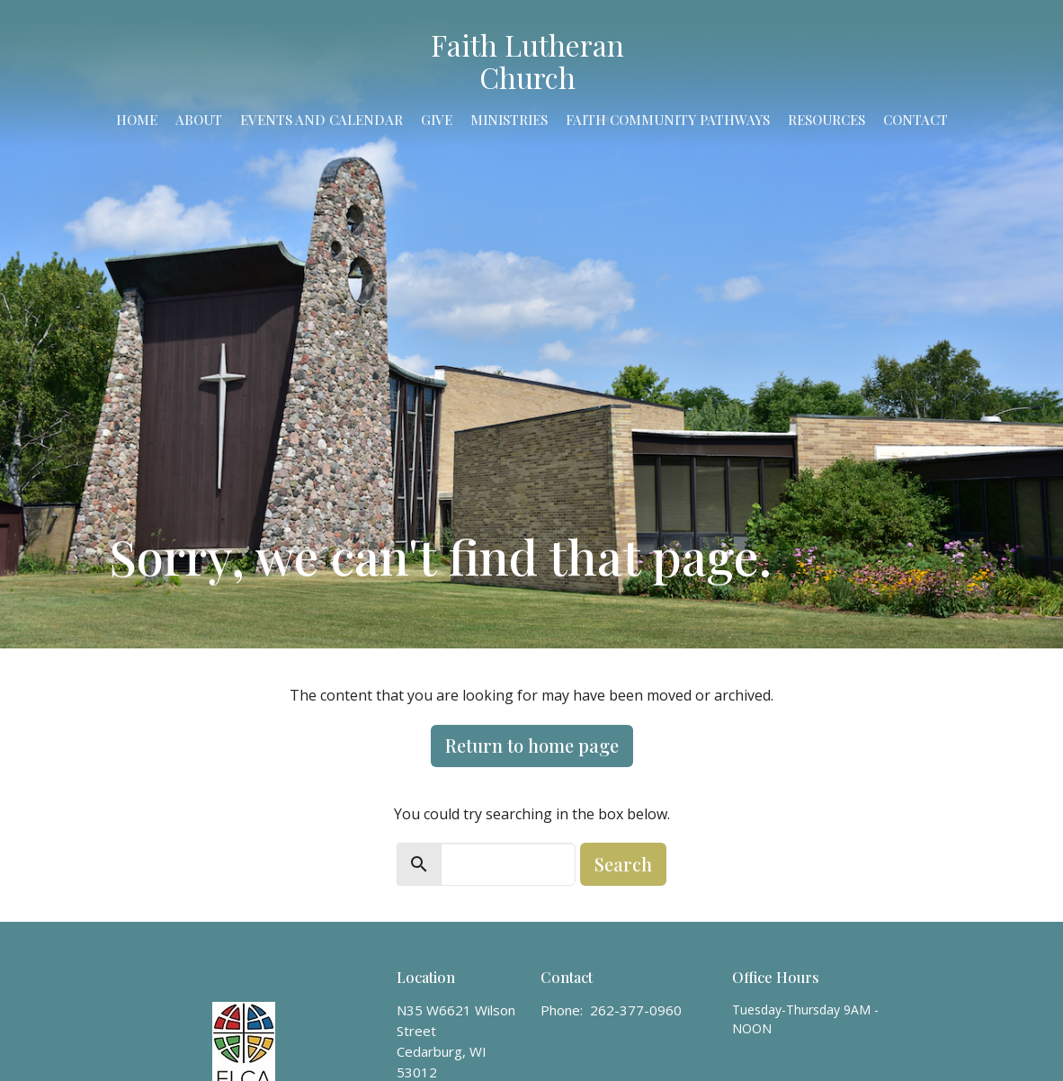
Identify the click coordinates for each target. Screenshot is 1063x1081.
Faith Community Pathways (668, 120)
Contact (915, 120)
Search (623, 864)
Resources (826, 120)
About (198, 120)
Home (136, 120)
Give (436, 120)
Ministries (509, 120)
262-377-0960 (636, 1010)
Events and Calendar (321, 120)
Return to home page (532, 745)
